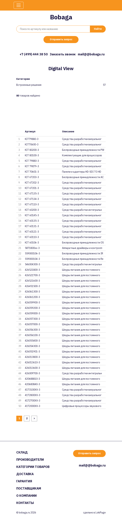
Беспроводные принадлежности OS (83, 242)
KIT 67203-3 (32, 177)
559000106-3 (32, 253)
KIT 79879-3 (32, 166)
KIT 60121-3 (32, 231)
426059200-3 (32, 308)
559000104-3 (32, 258)
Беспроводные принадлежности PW (83, 150)
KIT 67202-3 (32, 182)
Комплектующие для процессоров (82, 155)
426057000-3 (32, 324)
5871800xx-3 (32, 248)
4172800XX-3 (32, 395)
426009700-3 (32, 373)
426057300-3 (32, 318)
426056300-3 (32, 329)
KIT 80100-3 (32, 155)
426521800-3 (32, 269)
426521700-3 (32, 275)
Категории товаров (32, 467)
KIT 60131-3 (32, 226)
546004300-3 (32, 264)
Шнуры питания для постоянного (81, 269)
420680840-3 (32, 384)
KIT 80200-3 (32, 150)
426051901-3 (32, 351)
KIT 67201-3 (32, 188)
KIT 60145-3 (32, 215)
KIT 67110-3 (32, 204)
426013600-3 (32, 367)
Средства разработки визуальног (81, 139)
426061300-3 (32, 291)
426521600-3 (32, 280)
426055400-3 (32, 340)
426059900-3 (32, 302)
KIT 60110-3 (32, 237)
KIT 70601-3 (32, 171)
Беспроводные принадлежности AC (83, 177)
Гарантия (24, 481)
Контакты (25, 503)
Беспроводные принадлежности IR (82, 253)
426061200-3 (32, 297)
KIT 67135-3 (32, 193)
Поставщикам (28, 488)
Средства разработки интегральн (82, 209)
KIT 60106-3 (32, 242)
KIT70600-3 (31, 144)
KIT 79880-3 (32, 160)
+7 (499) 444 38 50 (34, 54)
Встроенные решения (28, 84)
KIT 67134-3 (32, 199)
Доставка (25, 474)
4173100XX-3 (32, 389)
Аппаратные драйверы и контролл (82, 248)
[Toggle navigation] (18, 5)
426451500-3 (32, 286)
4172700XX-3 (32, 400)
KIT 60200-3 (32, 209)
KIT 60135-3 (32, 220)
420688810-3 (32, 378)
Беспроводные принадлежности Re (82, 258)
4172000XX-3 (32, 406)
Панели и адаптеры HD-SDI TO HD (81, 171)
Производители (30, 460)
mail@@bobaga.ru (91, 54)
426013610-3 (32, 362)
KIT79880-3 (31, 139)
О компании (26, 496)
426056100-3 (32, 335)
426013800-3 (32, 357)
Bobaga (61, 17)
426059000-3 (32, 313)
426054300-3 (32, 346)
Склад (22, 452)
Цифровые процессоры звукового (81, 406)
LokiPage (101, 512)
